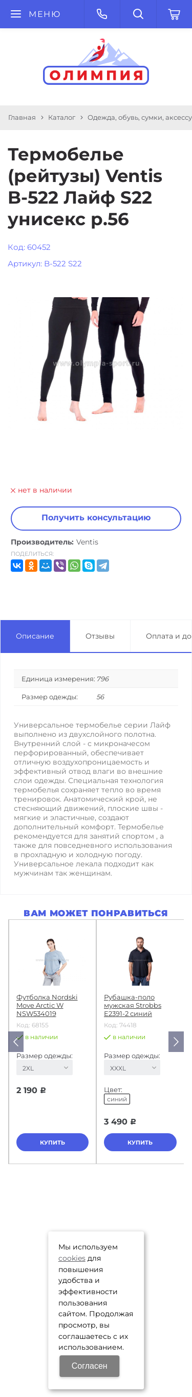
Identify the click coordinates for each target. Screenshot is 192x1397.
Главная (22, 117)
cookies (72, 1258)
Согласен (90, 1366)
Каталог (61, 117)
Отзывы (100, 636)
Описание (35, 636)
